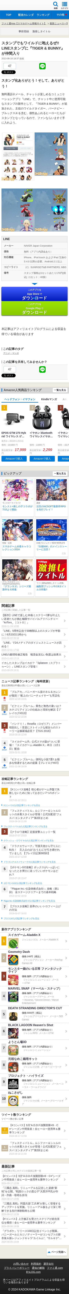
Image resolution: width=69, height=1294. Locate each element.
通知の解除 (38, 1267)
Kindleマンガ (49, 399)
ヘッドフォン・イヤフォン (19, 399)
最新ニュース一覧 (59, 23)
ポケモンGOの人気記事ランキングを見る (23, 883)
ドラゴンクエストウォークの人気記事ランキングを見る (30, 862)
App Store (34, 294)
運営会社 (48, 1263)
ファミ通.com (55, 1267)
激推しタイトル (41, 31)
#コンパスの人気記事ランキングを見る (22, 805)
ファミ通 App (13, 5)
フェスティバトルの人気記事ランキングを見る (25, 826)
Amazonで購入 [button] (14, 458)
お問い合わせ (21, 1263)
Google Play (34, 309)
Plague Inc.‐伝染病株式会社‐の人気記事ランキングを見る (29, 901)
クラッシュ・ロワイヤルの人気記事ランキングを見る (29, 840)
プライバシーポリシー (17, 1267)
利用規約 (36, 1263)
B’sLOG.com (33, 1271)
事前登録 (24, 31)
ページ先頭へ (58, 1252)
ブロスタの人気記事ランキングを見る (21, 918)
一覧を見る (60, 390)
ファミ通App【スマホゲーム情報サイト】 (23, 23)
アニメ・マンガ (11, 353)
